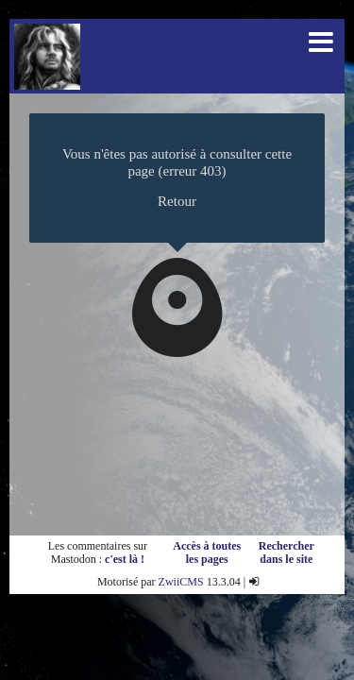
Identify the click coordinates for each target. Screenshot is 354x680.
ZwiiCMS (181, 581)
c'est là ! (124, 559)
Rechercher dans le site (286, 552)
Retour (177, 201)
